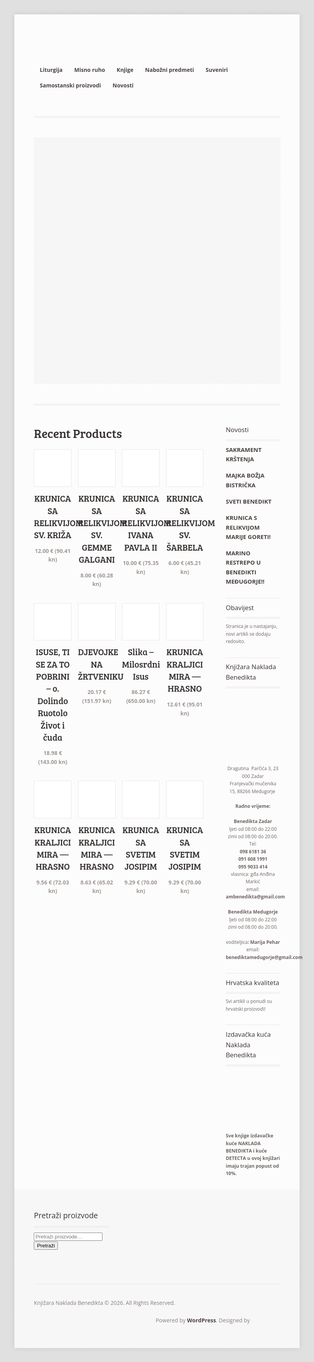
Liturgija (51, 69)
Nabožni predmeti (169, 69)
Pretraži (46, 1246)
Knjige (125, 69)
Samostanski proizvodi (70, 85)
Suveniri (217, 69)
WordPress (201, 1320)
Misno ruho (89, 69)
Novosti (123, 85)
